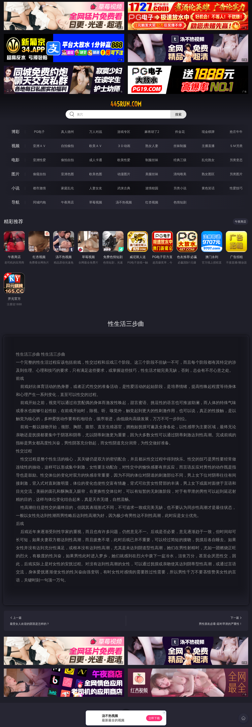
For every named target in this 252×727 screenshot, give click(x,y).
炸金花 (180, 131)
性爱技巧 (236, 188)
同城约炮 (39, 202)
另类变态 (236, 160)
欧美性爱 (123, 160)
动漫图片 (123, 174)
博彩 (15, 131)
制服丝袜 (151, 160)
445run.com (125, 104)
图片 (15, 174)
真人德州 (67, 131)
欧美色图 (95, 174)
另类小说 (180, 188)
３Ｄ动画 (123, 146)
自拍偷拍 (67, 146)
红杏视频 (151, 202)
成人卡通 (95, 160)
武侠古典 (123, 188)
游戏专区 (123, 131)
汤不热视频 (124, 202)
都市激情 (39, 188)
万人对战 (95, 131)
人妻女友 (95, 188)
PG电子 (39, 131)
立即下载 (154, 718)
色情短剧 (180, 202)
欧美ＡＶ (95, 146)
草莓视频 (95, 202)
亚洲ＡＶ (39, 146)
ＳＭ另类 (236, 146)
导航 (15, 202)
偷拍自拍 (67, 160)
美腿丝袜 (151, 174)
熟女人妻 (151, 146)
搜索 (178, 114)
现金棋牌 (208, 131)
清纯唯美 (180, 174)
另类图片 (236, 174)
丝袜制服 (180, 146)
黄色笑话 (208, 188)
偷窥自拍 (39, 174)
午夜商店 (67, 202)
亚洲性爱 (39, 160)
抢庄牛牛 (236, 131)
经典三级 (180, 160)
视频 (15, 145)
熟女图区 (208, 174)
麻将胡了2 (152, 131)
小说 (15, 188)
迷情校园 (151, 188)
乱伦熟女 (208, 160)
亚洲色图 (67, 174)
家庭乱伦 (67, 188)
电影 (15, 159)
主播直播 (208, 146)
